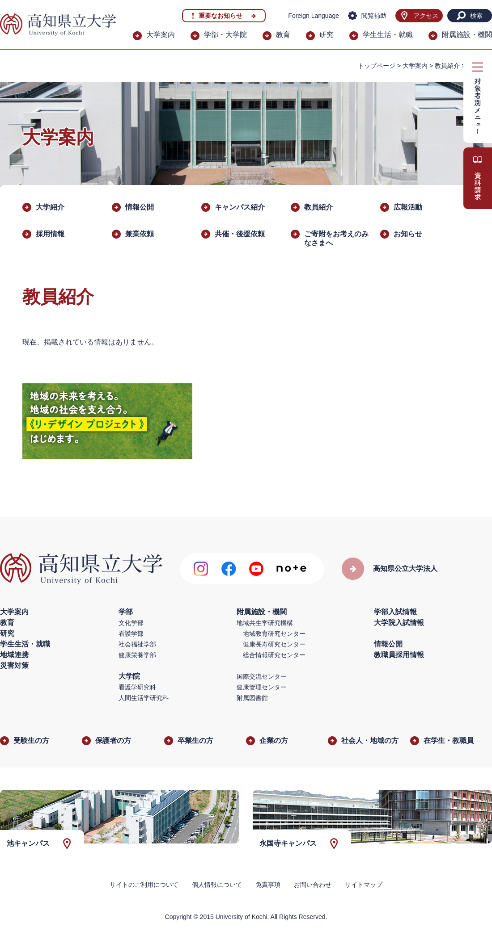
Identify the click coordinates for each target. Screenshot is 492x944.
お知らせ (408, 234)
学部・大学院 (225, 34)
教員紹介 (447, 65)
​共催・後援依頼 (240, 234)
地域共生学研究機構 (265, 622)
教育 (283, 34)
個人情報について (217, 884)
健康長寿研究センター (274, 644)
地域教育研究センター (274, 633)
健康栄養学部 (137, 655)
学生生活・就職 (388, 34)
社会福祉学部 (137, 644)
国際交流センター (262, 676)
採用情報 (50, 234)
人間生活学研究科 (144, 697)
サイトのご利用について (144, 884)
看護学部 (131, 633)
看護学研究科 (137, 687)
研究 (326, 34)
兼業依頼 (139, 234)
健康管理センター (262, 687)
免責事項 (267, 884)
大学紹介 (50, 207)
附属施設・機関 (467, 34)
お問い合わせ (312, 884)
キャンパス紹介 (240, 207)
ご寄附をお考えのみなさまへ (336, 238)
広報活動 (408, 207)
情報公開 (139, 207)
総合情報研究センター (274, 655)
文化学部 (131, 622)
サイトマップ (363, 884)
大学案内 (160, 34)
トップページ (376, 65)
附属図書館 (252, 697)
